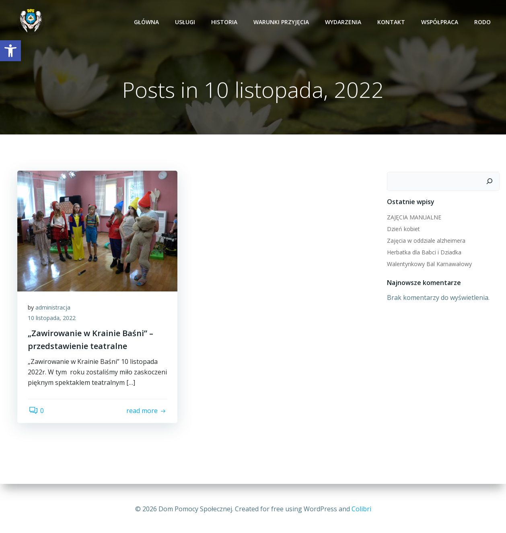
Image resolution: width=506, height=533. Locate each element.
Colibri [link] (361, 508)
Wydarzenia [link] (344, 22)
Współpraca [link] (440, 22)
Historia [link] (225, 22)
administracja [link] (54, 310)
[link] (10, 50)
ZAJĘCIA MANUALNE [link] (413, 217)
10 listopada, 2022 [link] (53, 320)
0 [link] (37, 424)
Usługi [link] (186, 22)
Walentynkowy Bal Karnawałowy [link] (428, 264)
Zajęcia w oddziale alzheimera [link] (425, 241)
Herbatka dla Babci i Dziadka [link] (423, 252)
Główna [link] (147, 22)
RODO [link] (483, 22)
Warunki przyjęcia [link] (282, 22)
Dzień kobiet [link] (402, 229)
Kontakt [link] (392, 22)
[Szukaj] (490, 182)
